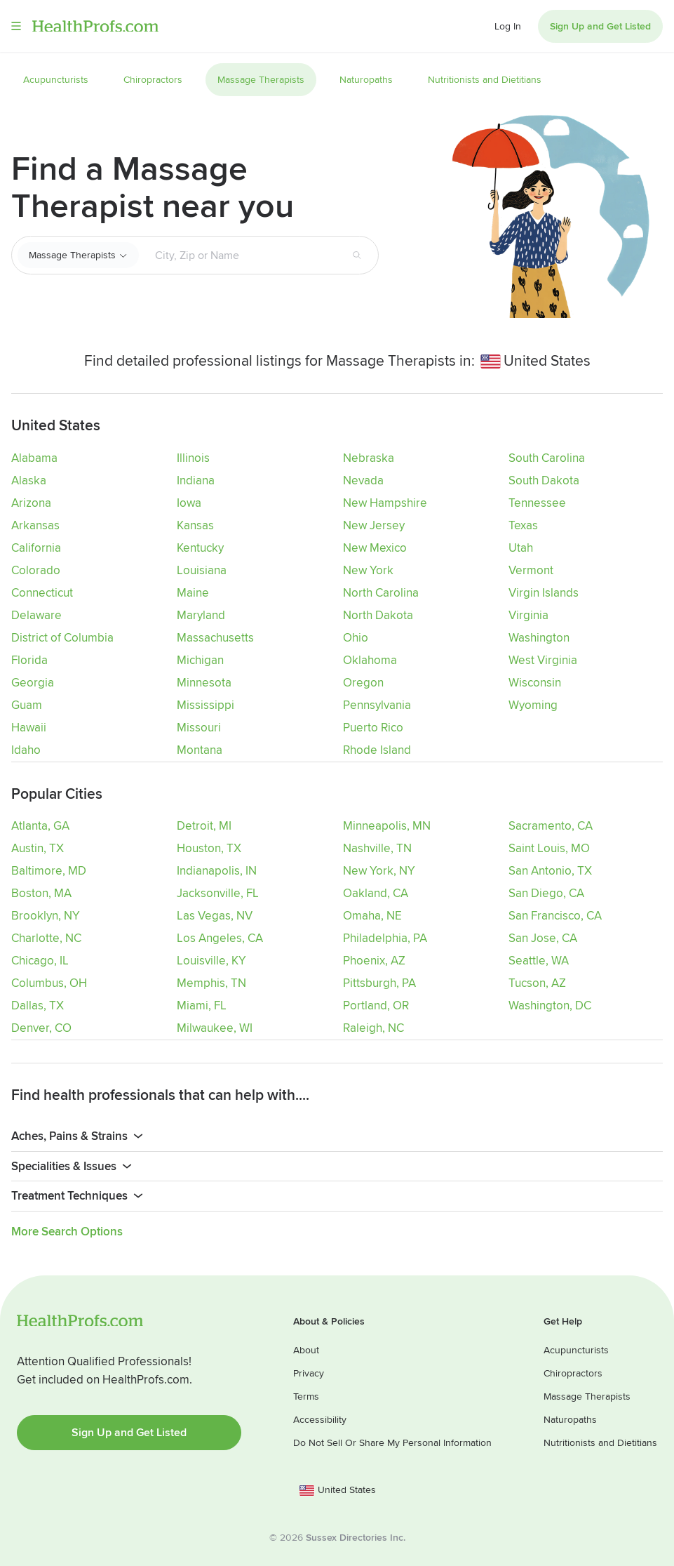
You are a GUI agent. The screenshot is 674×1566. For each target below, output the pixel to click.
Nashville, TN (377, 847)
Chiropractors (573, 1372)
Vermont (530, 570)
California (36, 547)
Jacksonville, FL (218, 892)
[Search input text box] (237, 255)
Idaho (26, 750)
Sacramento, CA (550, 825)
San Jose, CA (542, 937)
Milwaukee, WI (214, 1027)
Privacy (308, 1372)
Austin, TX (37, 847)
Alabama (34, 458)
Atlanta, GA (40, 825)
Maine (193, 592)
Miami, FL (202, 1004)
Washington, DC (549, 1004)
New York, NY (379, 870)
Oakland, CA (375, 892)
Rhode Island (377, 750)
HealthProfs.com (95, 26)
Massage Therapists (72, 255)
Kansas (195, 525)
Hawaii (28, 727)
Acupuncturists (576, 1349)
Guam (26, 705)
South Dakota (543, 480)
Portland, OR (376, 1004)
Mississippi (205, 705)
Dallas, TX (37, 1004)
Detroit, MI (204, 825)
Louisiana (202, 570)
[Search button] (357, 255)
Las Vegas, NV (214, 915)
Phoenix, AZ (374, 960)
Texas (523, 525)
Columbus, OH (49, 982)
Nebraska (368, 458)
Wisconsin (534, 682)
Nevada (363, 480)
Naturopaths (570, 1418)
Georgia (32, 682)
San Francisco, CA (555, 915)
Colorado (35, 570)
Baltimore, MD (48, 870)
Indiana (196, 480)
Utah (520, 547)
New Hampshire (385, 503)
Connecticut (42, 592)
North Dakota (378, 615)
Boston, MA (41, 892)
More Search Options (67, 1230)
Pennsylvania (377, 705)
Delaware (36, 615)
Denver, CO (41, 1027)
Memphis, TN (211, 982)
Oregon (363, 682)
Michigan (200, 660)
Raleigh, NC (373, 1027)
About (306, 1349)
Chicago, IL (40, 960)
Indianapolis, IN (217, 870)
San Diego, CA (546, 892)
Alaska (28, 480)
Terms (306, 1395)
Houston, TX (209, 847)
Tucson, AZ (537, 982)
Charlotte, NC (46, 937)
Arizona (31, 503)
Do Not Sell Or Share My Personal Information (392, 1441)
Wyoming (533, 705)
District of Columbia (62, 637)
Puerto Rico (373, 727)
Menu (16, 26)
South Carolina (546, 458)
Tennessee (537, 503)
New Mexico (375, 547)
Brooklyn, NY (45, 915)
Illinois (193, 458)
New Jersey (374, 525)
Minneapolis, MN (387, 825)
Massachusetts (215, 637)
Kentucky (200, 547)
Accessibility (319, 1418)
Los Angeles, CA (220, 937)
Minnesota (204, 682)
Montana (199, 750)
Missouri (199, 727)
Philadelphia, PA (385, 937)
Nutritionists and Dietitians (600, 1441)
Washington (538, 637)
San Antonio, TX (550, 870)
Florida (29, 660)
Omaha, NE (372, 915)
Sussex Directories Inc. (355, 1536)
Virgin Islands (543, 592)
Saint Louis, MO (549, 847)
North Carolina (381, 592)
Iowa (189, 503)
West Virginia (542, 660)
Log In (507, 26)
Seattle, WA (538, 960)
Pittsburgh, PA (379, 982)
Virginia (528, 615)
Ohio (355, 637)
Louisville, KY (211, 960)
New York (368, 570)
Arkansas (35, 525)
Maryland (201, 615)
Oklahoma (370, 660)
